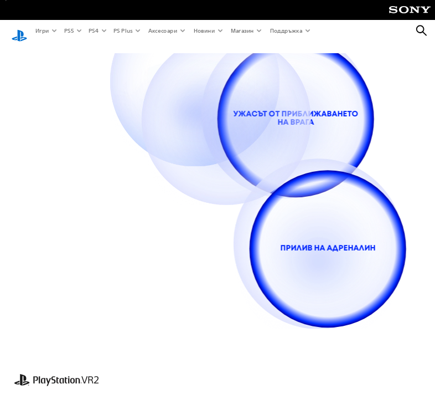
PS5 (68, 30)
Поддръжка (286, 30)
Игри (42, 30)
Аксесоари (162, 30)
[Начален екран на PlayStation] (19, 31)
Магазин (241, 30)
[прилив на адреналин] (328, 249)
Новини (204, 30)
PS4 (93, 30)
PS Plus (122, 30)
